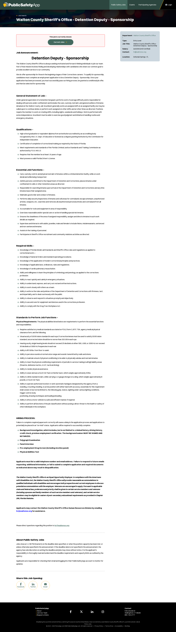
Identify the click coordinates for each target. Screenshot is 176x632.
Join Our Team (42, 613)
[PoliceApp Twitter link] (81, 611)
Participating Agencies (147, 5)
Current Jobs (59, 42)
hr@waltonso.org (139, 52)
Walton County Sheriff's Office (144, 36)
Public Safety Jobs (118, 5)
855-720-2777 (130, 615)
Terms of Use (109, 626)
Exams (132, 5)
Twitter (33, 587)
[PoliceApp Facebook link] (70, 611)
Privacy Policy (99, 626)
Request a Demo (43, 615)
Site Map (127, 626)
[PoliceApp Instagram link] (102, 611)
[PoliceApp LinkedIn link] (92, 611)
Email (45, 587)
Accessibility (119, 626)
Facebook (20, 587)
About (39, 611)
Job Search (22, 16)
